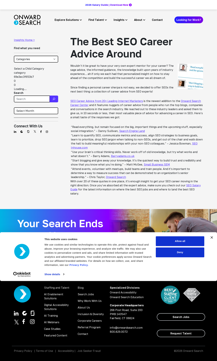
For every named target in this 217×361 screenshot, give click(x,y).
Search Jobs (86, 294)
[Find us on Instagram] (47, 132)
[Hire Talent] (38, 265)
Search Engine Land (132, 131)
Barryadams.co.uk (122, 156)
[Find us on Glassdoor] (28, 132)
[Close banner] (212, 317)
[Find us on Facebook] (41, 132)
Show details (52, 354)
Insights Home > (24, 40)
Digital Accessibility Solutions (56, 307)
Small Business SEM (157, 164)
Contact (157, 20)
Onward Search (191, 101)
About (138, 20)
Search (18, 93)
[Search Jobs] (82, 265)
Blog (81, 287)
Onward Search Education (127, 297)
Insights (119, 20)
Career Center (79, 105)
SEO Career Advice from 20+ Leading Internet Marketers (106, 101)
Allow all (180, 321)
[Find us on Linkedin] (15, 132)
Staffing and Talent (56, 287)
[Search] (54, 99)
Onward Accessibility (123, 292)
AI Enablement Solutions (53, 296)
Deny (180, 332)
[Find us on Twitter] (35, 132)
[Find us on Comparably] (21, 132)
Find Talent (96, 20)
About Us (84, 307)
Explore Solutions (67, 20)
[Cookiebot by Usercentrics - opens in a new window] (22, 354)
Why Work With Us (90, 301)
